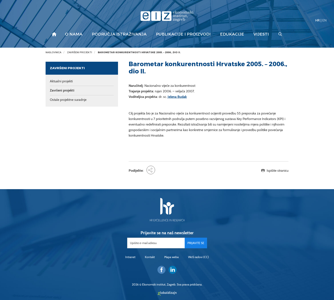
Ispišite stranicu (277, 171)
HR (317, 20)
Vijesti (261, 34)
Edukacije (232, 34)
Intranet (130, 257)
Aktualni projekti (61, 81)
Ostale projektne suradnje (68, 100)
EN (324, 20)
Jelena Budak (177, 97)
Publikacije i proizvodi (183, 34)
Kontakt (150, 257)
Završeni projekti (79, 52)
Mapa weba (171, 257)
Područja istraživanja (119, 34)
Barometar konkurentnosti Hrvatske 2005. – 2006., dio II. (139, 52)
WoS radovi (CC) (198, 257)
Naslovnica (53, 52)
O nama (73, 34)
